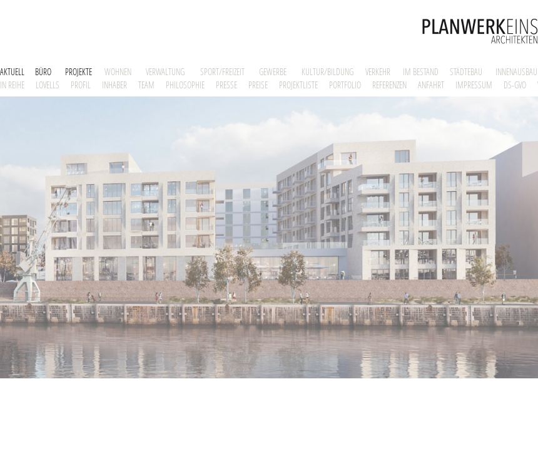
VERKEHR (377, 72)
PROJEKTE (78, 72)
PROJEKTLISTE (298, 85)
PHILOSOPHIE (185, 85)
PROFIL (81, 85)
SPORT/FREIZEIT (222, 72)
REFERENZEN (389, 85)
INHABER (114, 85)
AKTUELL (12, 72)
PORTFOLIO (345, 85)
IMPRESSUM (473, 85)
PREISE (258, 85)
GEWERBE (273, 72)
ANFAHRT (431, 85)
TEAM (146, 85)
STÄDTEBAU (466, 72)
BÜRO (43, 72)
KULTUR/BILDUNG (327, 72)
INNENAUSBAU (516, 72)
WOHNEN (117, 72)
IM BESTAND (421, 72)
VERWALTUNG (165, 72)
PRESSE (226, 85)
